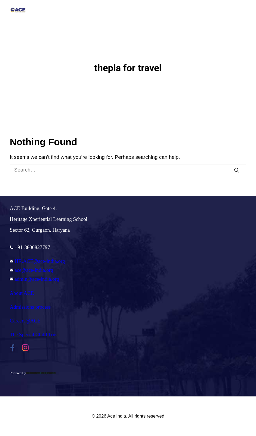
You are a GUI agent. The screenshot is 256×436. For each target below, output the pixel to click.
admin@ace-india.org (34, 279)
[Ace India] (18, 10)
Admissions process (30, 307)
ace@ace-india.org (31, 270)
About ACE (22, 293)
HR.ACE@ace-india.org (37, 261)
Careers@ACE (25, 321)
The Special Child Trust (34, 334)
